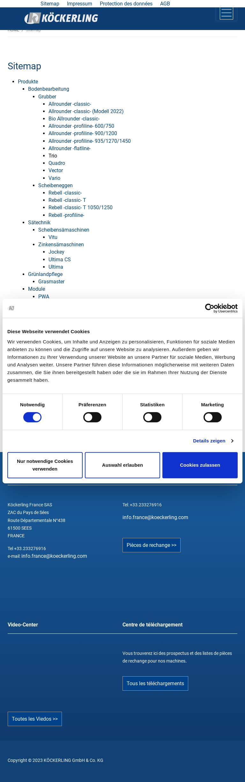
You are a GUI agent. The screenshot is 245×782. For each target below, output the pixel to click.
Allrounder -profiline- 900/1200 (82, 133)
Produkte (28, 82)
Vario (54, 178)
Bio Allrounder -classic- (74, 119)
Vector (55, 170)
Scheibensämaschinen (63, 230)
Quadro (56, 163)
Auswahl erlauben (122, 465)
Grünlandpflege (45, 274)
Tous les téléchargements (155, 683)
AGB (165, 4)
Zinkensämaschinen (61, 244)
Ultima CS (59, 260)
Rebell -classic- (65, 193)
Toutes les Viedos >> (35, 719)
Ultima (55, 267)
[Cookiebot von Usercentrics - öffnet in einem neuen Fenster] (210, 308)
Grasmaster (51, 282)
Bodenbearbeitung (48, 89)
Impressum (79, 4)
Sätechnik (39, 222)
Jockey (56, 252)
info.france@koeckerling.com (54, 556)
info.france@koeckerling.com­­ (155, 517)
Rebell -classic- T (67, 200)
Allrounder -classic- (69, 104)
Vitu (52, 237)
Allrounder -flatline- (69, 148)
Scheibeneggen (55, 185)
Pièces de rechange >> (151, 545)
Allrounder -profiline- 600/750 (81, 126)
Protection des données (126, 4)
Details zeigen (209, 440)
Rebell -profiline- (66, 215)
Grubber (47, 97)
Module (36, 289)
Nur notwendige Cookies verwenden (45, 464)
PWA (43, 297)
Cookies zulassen (200, 465)
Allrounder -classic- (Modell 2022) (86, 111)
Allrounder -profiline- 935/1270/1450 (89, 141)
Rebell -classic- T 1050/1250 (80, 207)
